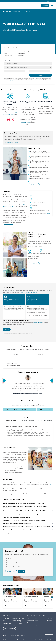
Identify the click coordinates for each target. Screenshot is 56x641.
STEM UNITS (40, 354)
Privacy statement (49, 634)
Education (15, 11)
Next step (40, 75)
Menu (52, 5)
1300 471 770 (50, 1)
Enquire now (45, 5)
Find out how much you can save (11, 142)
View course (7, 605)
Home (3, 11)
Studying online (30, 620)
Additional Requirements (45, 420)
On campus (37, 622)
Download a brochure (8, 226)
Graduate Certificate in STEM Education (28, 292)
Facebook (47, 620)
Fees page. (48, 213)
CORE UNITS (15, 354)
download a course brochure (25, 437)
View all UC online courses (9, 628)
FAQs (36, 625)
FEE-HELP (38, 208)
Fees (28, 618)
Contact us (37, 620)
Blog (36, 618)
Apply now (29, 622)
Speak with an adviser (34, 184)
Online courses (8, 11)
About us (29, 625)
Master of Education (25, 122)
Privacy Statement (12, 80)
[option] (28, 384)
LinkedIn (47, 618)
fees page (9, 493)
